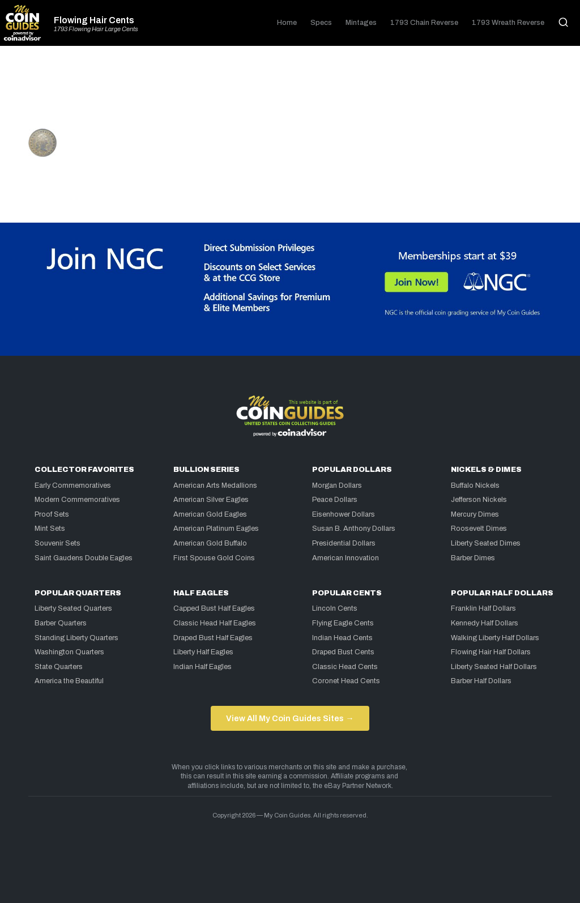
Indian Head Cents (342, 638)
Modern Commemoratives (77, 500)
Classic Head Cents (345, 667)
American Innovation (345, 558)
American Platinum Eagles (216, 529)
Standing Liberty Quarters (76, 638)
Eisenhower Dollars (343, 514)
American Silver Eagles (211, 500)
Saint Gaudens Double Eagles (84, 558)
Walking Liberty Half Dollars (495, 638)
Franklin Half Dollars (483, 608)
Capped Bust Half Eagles (214, 608)
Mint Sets (50, 529)
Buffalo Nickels (475, 485)
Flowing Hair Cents (94, 20)
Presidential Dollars (344, 543)
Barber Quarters (61, 623)
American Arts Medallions (215, 485)
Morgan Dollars (337, 485)
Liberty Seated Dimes (486, 543)
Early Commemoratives (73, 485)
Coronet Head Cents (346, 681)
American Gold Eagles (210, 514)
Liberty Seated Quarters (73, 608)
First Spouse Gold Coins (214, 558)
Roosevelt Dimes (479, 529)
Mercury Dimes (475, 514)
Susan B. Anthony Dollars (353, 529)
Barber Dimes (473, 558)
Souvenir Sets (57, 543)
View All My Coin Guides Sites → (289, 718)
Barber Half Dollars (481, 681)
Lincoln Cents (334, 608)
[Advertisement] (290, 91)
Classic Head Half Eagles (214, 623)
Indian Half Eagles (202, 667)
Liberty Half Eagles (203, 652)
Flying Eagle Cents (343, 623)
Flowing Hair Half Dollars (491, 652)
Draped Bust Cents (343, 652)
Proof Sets (52, 514)
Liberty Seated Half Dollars (494, 667)
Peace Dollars (334, 500)
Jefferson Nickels (479, 500)
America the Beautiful (69, 681)
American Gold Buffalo (210, 543)
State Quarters (59, 667)
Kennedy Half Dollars (484, 623)
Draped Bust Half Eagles (213, 638)
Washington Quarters (69, 652)
